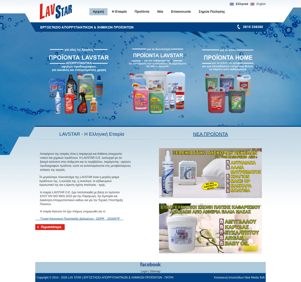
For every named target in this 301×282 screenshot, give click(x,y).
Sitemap (155, 271)
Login (144, 271)
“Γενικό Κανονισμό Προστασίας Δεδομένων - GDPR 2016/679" (79, 218)
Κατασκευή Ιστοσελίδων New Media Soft (239, 277)
